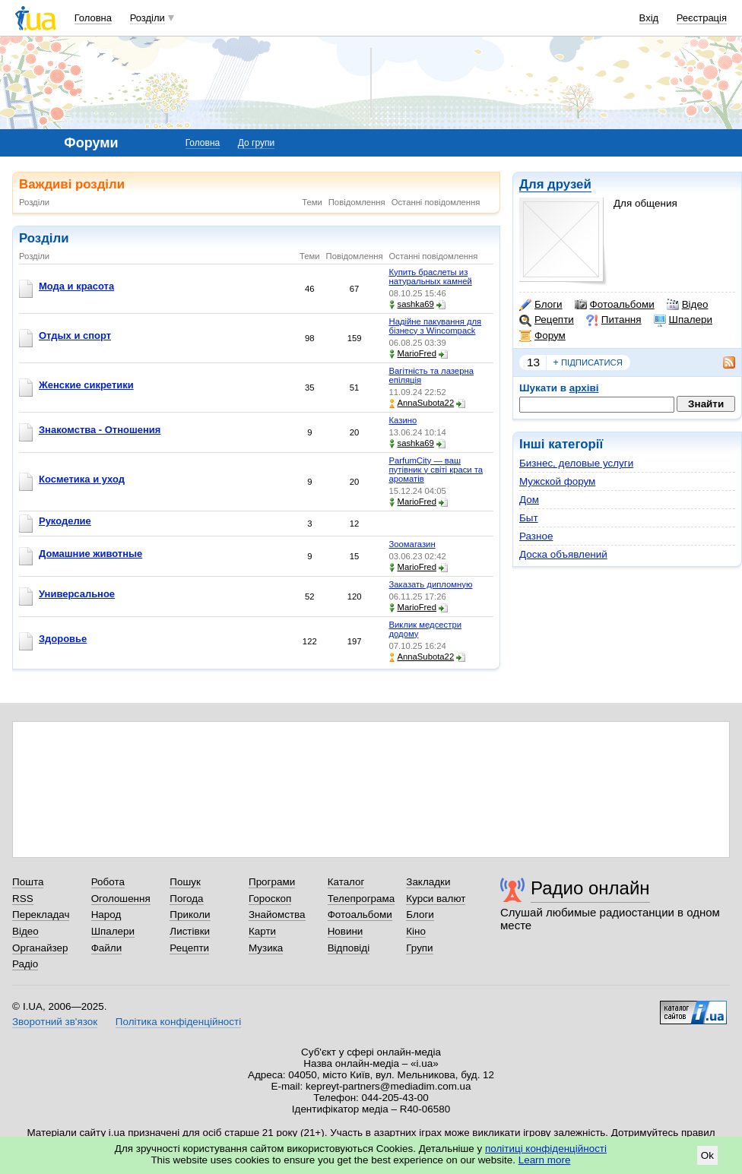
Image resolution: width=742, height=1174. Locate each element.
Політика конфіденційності (178, 1021)
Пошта (27, 882)
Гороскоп (270, 898)
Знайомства (277, 914)
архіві (584, 388)
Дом (529, 499)
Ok (707, 1155)
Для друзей (555, 184)
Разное (536, 536)
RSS (22, 898)
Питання (614, 320)
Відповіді (349, 948)
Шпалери (683, 320)
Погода (186, 898)
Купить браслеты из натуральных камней (430, 276)
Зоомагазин (412, 544)
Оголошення (121, 898)
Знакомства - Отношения (99, 429)
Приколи (190, 914)
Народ (106, 914)
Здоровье (63, 638)
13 (533, 362)
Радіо (25, 964)
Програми (272, 882)
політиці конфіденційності (546, 1148)
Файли (106, 948)
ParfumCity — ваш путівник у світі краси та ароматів (436, 469)
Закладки (428, 882)
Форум (542, 336)
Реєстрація (702, 18)
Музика (266, 948)
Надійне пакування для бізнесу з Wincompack (435, 326)
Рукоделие (65, 521)
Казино (403, 420)
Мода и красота (76, 286)
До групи (256, 143)
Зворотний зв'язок (54, 1021)
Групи (419, 948)
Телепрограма (361, 898)
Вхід (649, 18)
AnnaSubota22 (422, 403)
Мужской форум (557, 481)
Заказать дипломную (431, 584)
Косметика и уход (82, 479)
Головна (93, 18)
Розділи (147, 18)
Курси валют (435, 898)
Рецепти (546, 320)
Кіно (416, 931)
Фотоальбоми (615, 305)
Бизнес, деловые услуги (576, 463)
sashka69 (411, 304)
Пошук (185, 882)
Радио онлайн (590, 888)
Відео (688, 305)
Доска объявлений (563, 554)
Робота (108, 882)
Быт (528, 518)
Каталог (346, 882)
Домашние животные (90, 553)
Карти (262, 931)
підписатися (588, 362)
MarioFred (412, 354)
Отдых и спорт (75, 335)
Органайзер (40, 948)
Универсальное (77, 594)
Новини (345, 931)
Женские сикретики (86, 385)
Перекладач (40, 914)
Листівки (190, 931)
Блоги (541, 305)
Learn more (544, 1160)
